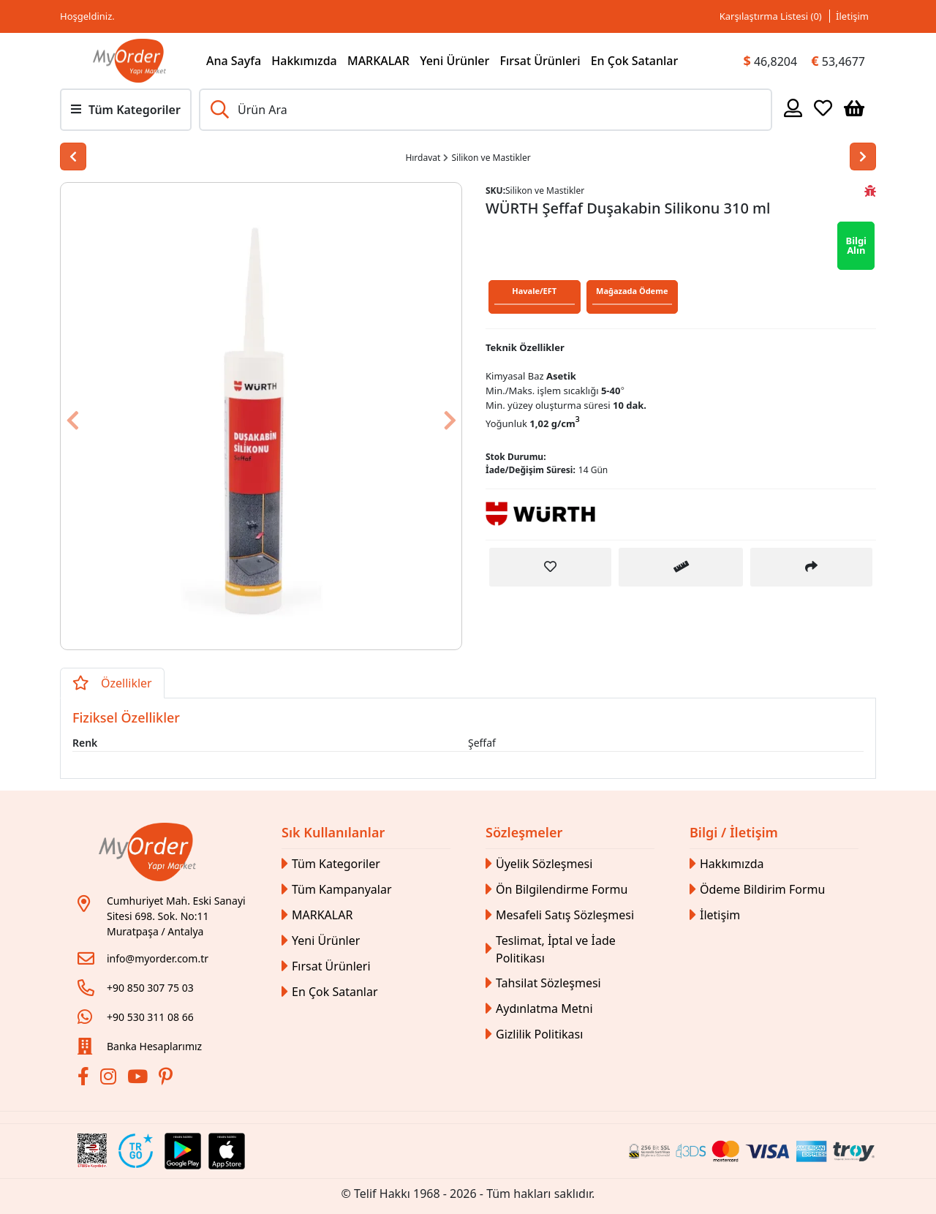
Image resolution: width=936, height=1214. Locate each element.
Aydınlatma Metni (539, 1009)
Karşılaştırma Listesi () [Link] (771, 16)
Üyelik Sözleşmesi (539, 864)
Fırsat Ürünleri (539, 61)
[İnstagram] (110, 1079)
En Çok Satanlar (635, 61)
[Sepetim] (854, 107)
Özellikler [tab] (112, 683)
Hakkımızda (304, 61)
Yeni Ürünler (454, 61)
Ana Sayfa (233, 61)
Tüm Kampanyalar (337, 890)
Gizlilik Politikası (534, 1034)
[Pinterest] (167, 1079)
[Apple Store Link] (226, 1151)
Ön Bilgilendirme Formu (556, 890)
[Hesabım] (793, 107)
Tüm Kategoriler (331, 864)
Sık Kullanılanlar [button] (333, 832)
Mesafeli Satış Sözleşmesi (560, 915)
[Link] (129, 61)
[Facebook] (85, 1079)
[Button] (91, 416)
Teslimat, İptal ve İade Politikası (551, 949)
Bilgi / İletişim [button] (734, 832)
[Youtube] (139, 1079)
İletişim (715, 915)
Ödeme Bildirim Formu (757, 890)
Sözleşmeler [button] (524, 832)
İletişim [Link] (852, 16)
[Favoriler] (823, 107)
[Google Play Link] (183, 1151)
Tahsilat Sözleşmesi (543, 983)
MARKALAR (378, 61)
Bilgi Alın (856, 245)
